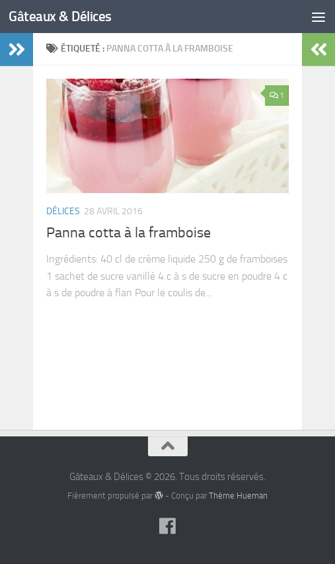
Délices (63, 211)
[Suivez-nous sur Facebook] (168, 526)
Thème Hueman (238, 496)
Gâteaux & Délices (60, 16)
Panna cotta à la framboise (128, 232)
